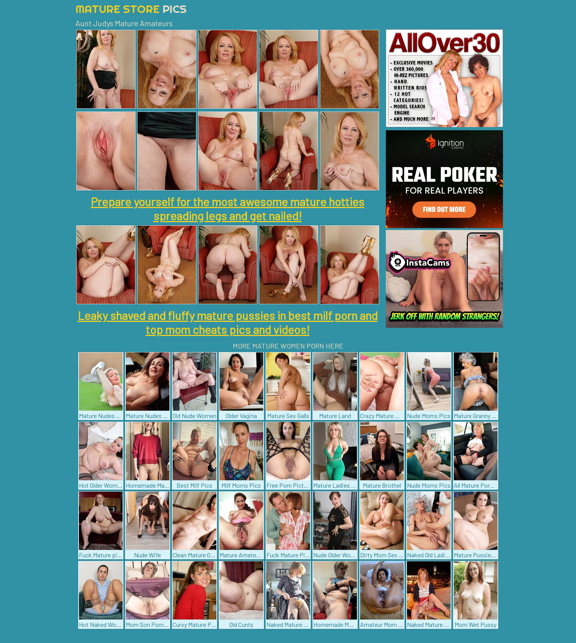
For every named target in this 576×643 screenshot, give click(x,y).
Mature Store (131, 9)
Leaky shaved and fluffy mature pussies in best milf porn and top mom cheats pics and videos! (228, 322)
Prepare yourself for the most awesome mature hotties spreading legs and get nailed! (227, 208)
